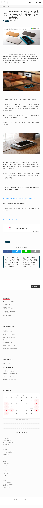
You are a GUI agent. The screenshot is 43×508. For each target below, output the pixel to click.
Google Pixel (6, 472)
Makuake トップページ (10, 219)
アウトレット (6, 446)
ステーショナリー (7, 443)
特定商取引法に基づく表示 (9, 382)
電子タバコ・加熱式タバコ (9, 445)
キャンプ (5, 467)
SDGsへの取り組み (7, 318)
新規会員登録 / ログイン (9, 348)
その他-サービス (6, 489)
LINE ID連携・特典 (7, 345)
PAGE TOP (35, 289)
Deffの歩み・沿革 (7, 307)
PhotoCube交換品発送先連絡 (10, 351)
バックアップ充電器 (7, 455)
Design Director (8, 310)
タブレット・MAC (7, 476)
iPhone (4, 439)
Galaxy (4, 483)
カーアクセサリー (7, 441)
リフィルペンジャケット (8, 453)
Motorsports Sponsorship (9, 314)
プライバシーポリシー (8, 379)
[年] (24, 398)
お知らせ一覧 (6, 365)
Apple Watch (6, 465)
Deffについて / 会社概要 (8, 304)
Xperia (4, 464)
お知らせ (7, 20)
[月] (19, 398)
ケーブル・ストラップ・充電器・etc (8, 487)
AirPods (5, 451)
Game (4, 478)
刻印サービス (6, 342)
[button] (7, 251)
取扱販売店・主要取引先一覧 (10, 376)
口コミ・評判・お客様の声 (9, 339)
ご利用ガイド (7, 333)
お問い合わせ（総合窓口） (9, 337)
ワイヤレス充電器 (7, 484)
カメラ (4, 459)
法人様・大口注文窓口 (8, 373)
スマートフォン (6, 474)
